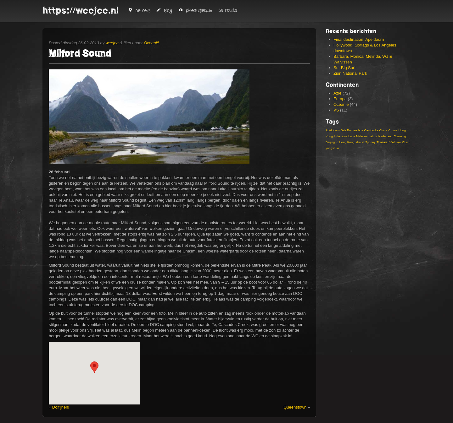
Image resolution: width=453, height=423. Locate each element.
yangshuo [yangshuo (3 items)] (332, 148)
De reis (139, 11)
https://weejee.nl (80, 10)
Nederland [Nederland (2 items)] (385, 136)
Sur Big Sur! (344, 67)
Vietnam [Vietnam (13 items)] (395, 142)
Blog (164, 11)
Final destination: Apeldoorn (358, 39)
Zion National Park (350, 73)
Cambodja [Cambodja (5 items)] (371, 130)
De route (228, 10)
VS (336, 110)
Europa (340, 98)
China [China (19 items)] (383, 130)
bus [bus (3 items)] (360, 130)
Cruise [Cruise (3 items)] (393, 130)
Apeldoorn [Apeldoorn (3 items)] (332, 130)
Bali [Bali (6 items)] (343, 130)
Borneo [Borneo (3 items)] (352, 130)
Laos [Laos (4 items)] (351, 136)
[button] (94, 367)
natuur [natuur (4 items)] (372, 136)
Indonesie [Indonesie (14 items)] (340, 136)
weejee (112, 43)
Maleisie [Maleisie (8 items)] (361, 136)
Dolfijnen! (60, 407)
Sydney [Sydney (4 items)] (370, 142)
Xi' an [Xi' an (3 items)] (405, 142)
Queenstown (294, 407)
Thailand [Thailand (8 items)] (382, 142)
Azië (337, 93)
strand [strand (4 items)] (359, 142)
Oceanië (151, 43)
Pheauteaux (195, 11)
